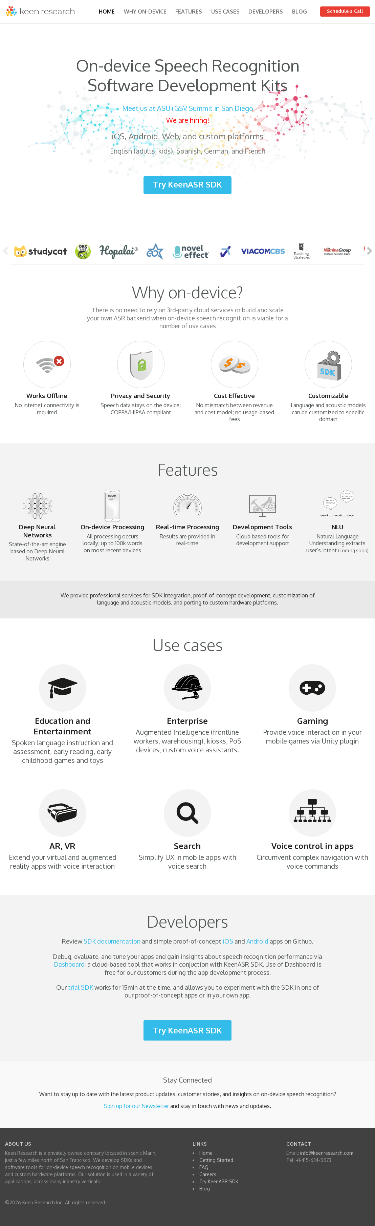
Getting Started (216, 1160)
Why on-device (145, 11)
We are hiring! (187, 120)
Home (107, 11)
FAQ (203, 1167)
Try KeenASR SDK (187, 184)
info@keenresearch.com (326, 1153)
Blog (299, 11)
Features (188, 11)
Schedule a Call (345, 11)
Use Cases (225, 11)
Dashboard (69, 964)
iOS (228, 941)
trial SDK (80, 987)
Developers (265, 11)
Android (257, 941)
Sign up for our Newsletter (136, 1106)
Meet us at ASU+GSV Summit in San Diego (187, 108)
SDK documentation (112, 941)
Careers (207, 1174)
